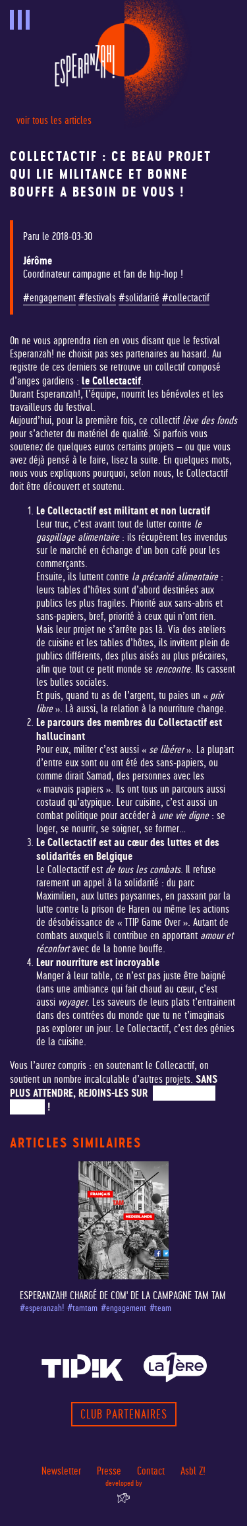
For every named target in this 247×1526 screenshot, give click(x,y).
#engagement (49, 298)
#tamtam (82, 1308)
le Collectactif (111, 380)
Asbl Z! (193, 1471)
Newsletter (61, 1471)
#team (160, 1308)
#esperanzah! (42, 1308)
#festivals (97, 298)
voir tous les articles (54, 120)
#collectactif (185, 298)
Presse (109, 1471)
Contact (151, 1471)
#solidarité (139, 298)
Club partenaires (123, 1414)
